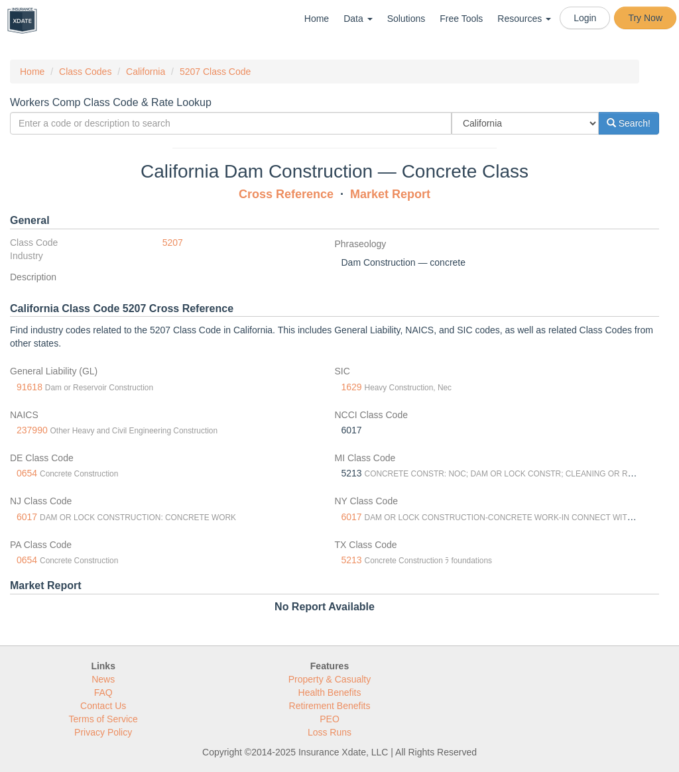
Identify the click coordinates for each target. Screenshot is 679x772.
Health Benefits (329, 692)
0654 (27, 473)
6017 (27, 517)
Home (316, 18)
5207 (172, 242)
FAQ (103, 692)
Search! (628, 123)
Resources (524, 18)
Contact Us (103, 705)
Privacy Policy (103, 732)
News (103, 679)
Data (357, 18)
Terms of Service (103, 719)
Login (585, 18)
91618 (29, 387)
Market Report (390, 194)
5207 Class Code (215, 71)
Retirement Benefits (330, 705)
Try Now (645, 18)
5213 (351, 560)
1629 (351, 387)
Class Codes (85, 71)
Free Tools (461, 18)
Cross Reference (286, 194)
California (145, 71)
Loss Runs (329, 732)
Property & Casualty (329, 679)
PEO (330, 719)
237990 (32, 430)
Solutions (406, 18)
